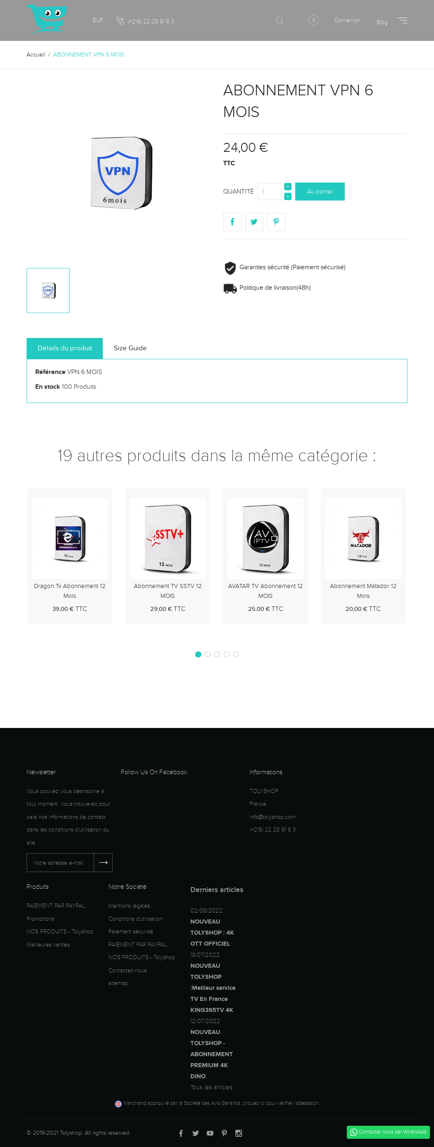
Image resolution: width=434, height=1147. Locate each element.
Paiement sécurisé (130, 931)
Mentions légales (129, 905)
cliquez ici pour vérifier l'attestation (281, 1103)
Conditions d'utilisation (135, 918)
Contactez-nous (127, 970)
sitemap (118, 983)
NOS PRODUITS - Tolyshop (60, 931)
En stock (47, 387)
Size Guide (130, 348)
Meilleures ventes (48, 944)
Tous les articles (211, 1087)
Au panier (320, 191)
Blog (382, 22)
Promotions (40, 918)
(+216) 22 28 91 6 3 (145, 21)
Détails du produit (65, 348)
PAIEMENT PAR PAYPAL (56, 905)
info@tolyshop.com (273, 816)
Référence (50, 372)
